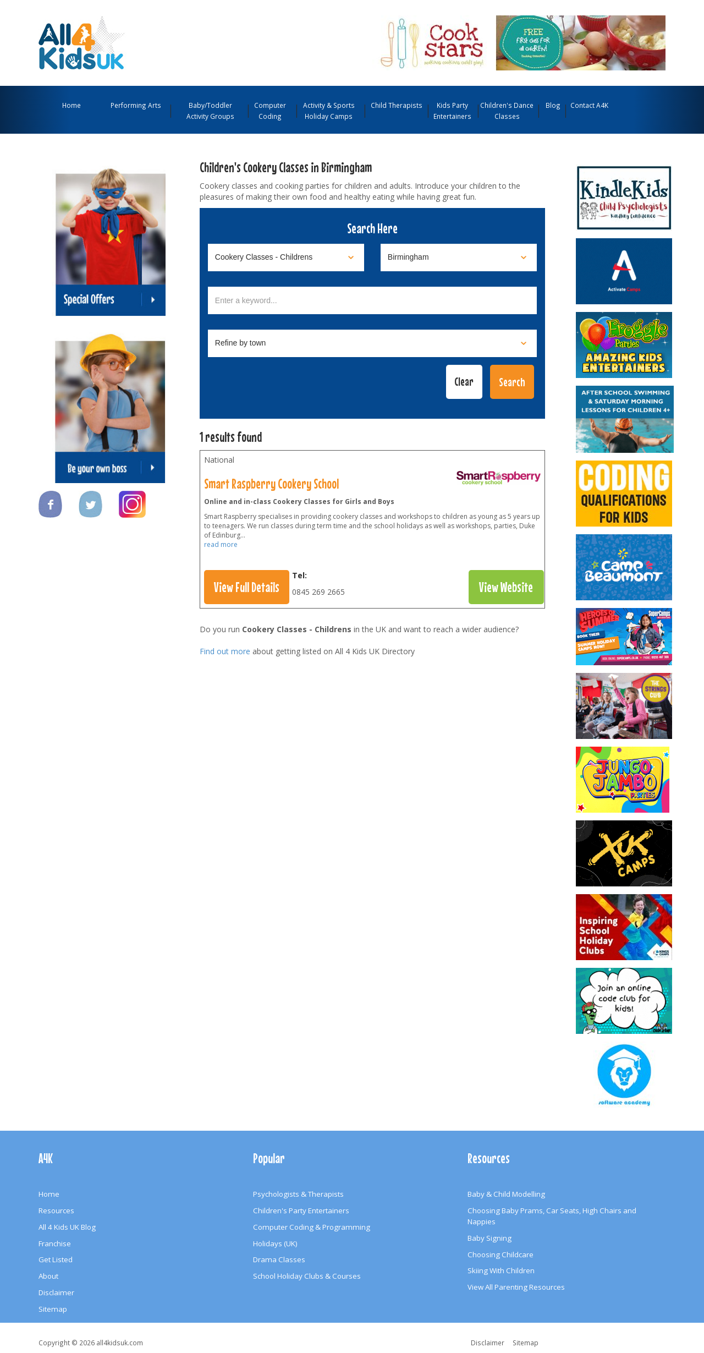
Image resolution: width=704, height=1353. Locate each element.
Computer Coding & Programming (311, 1227)
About (48, 1276)
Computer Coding (270, 110)
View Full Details (246, 587)
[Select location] (459, 257)
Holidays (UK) (275, 1243)
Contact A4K (589, 105)
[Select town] (372, 343)
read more (221, 544)
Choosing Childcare (501, 1254)
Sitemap (52, 1309)
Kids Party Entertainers (452, 110)
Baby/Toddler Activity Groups (210, 110)
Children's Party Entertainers (301, 1210)
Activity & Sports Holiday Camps (329, 110)
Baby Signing (490, 1238)
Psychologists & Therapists (298, 1194)
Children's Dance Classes (507, 110)
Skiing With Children (501, 1270)
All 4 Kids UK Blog (67, 1227)
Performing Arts (136, 105)
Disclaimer (56, 1292)
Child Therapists (396, 105)
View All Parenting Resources (516, 1287)
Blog (553, 105)
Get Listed (55, 1259)
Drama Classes (279, 1259)
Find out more (225, 651)
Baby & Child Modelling (506, 1194)
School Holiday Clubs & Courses (307, 1276)
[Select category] (286, 257)
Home (71, 105)
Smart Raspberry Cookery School (271, 483)
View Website (506, 587)
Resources (56, 1210)
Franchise (54, 1243)
